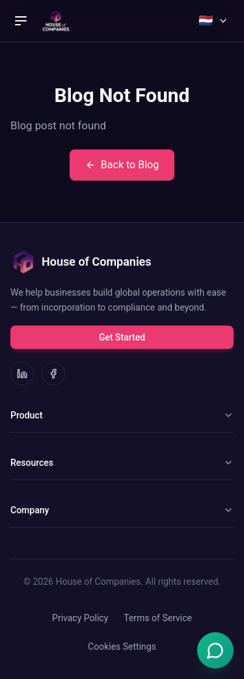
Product (122, 415)
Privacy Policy (80, 618)
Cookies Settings (122, 646)
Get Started (122, 337)
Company (122, 510)
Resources (122, 462)
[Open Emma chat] (215, 650)
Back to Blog (122, 165)
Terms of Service (158, 618)
